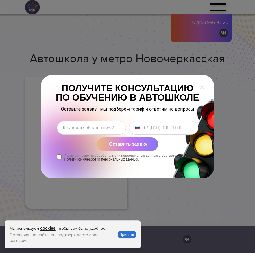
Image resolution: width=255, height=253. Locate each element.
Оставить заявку (128, 143)
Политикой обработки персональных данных (101, 159)
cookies (48, 228)
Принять (126, 234)
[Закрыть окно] (202, 87)
